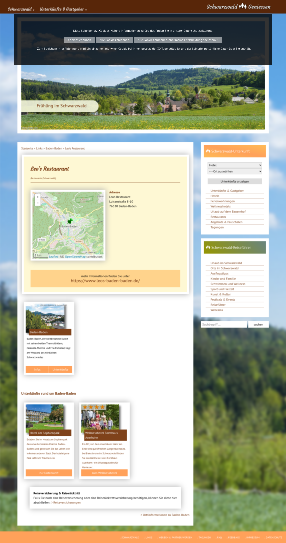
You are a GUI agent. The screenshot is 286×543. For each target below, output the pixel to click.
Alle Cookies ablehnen (114, 40)
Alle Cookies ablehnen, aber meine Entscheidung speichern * (178, 40)
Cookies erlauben (79, 40)
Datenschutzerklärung (198, 30)
